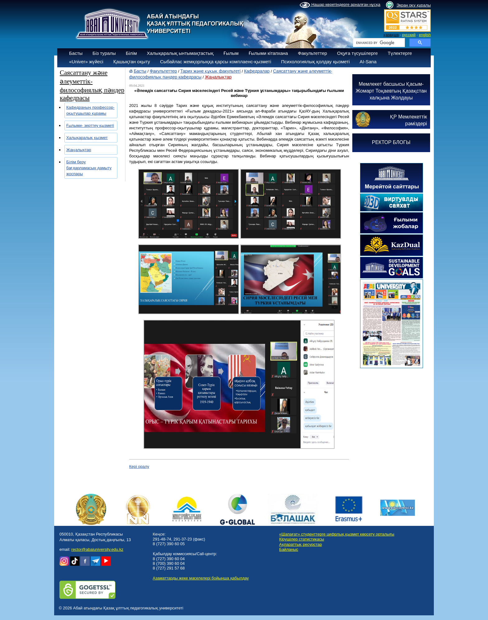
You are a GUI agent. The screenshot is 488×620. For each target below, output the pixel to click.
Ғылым (231, 53)
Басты (75, 53)
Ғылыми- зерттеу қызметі (90, 125)
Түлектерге (400, 53)
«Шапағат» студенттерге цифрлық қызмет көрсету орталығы (336, 534)
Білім (131, 53)
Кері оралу (139, 466)
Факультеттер (312, 53)
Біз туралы (104, 53)
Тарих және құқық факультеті (210, 71)
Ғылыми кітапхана (268, 53)
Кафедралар (257, 71)
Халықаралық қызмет (87, 137)
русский (408, 35)
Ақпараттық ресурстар (300, 544)
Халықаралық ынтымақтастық (180, 53)
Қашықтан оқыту (131, 61)
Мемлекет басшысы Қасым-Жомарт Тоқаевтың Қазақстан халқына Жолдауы (391, 90)
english (425, 35)
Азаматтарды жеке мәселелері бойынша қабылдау (201, 578)
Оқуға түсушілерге (357, 53)
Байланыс (288, 549)
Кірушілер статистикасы (301, 539)
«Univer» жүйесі (86, 61)
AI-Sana (368, 61)
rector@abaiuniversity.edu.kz (97, 549)
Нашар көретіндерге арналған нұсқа (339, 5)
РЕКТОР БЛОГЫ (391, 142)
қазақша (391, 35)
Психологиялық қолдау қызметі (315, 61)
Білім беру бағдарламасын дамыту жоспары (88, 168)
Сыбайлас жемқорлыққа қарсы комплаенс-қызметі (215, 61)
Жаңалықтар (78, 149)
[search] (378, 43)
